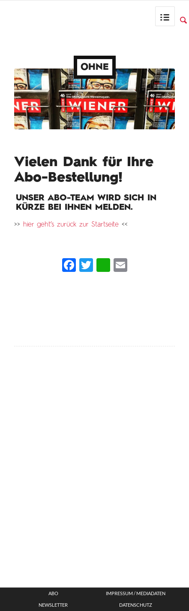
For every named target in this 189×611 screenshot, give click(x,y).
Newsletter (53, 605)
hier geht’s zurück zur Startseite (71, 224)
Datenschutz (135, 605)
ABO (53, 593)
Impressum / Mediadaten (135, 593)
